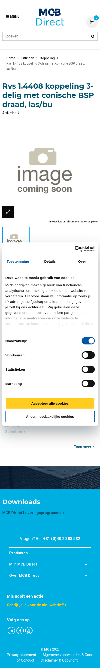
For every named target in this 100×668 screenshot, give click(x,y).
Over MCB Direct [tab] (24, 575)
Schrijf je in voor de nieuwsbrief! (35, 605)
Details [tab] (50, 261)
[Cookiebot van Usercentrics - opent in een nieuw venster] (74, 249)
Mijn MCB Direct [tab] (23, 564)
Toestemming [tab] (18, 261)
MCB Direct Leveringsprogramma (31, 513)
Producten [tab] (18, 553)
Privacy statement (21, 655)
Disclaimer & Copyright (59, 660)
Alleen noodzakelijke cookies (50, 416)
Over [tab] (82, 261)
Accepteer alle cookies (50, 403)
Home (10, 58)
